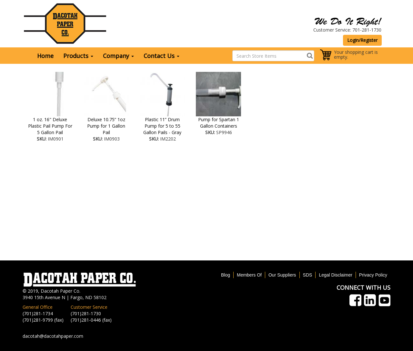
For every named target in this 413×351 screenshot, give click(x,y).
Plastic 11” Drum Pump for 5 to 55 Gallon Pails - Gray (162, 125)
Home (45, 56)
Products (78, 56)
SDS (307, 275)
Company (118, 56)
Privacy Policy (373, 275)
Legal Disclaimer (335, 275)
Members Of (249, 275)
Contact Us (161, 56)
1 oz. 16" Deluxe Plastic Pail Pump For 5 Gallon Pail (50, 125)
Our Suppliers (282, 275)
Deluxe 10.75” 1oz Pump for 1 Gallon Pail (106, 125)
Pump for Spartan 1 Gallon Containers (218, 122)
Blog (225, 275)
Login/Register (362, 40)
